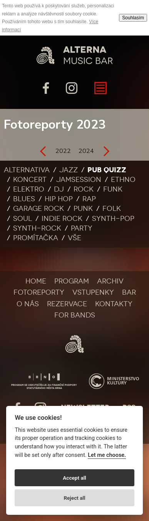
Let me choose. (107, 455)
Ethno (123, 179)
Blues (24, 199)
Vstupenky (93, 292)
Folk (111, 208)
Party (81, 228)
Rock (84, 189)
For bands (74, 315)
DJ (59, 189)
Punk (83, 208)
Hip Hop (59, 199)
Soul (22, 218)
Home (35, 281)
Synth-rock (37, 228)
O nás (28, 304)
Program (71, 281)
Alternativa (27, 170)
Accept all (74, 478)
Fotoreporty (38, 292)
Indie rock (62, 218)
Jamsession (78, 179)
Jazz (68, 170)
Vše (74, 238)
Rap (89, 199)
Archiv (110, 281)
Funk (112, 189)
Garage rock (38, 208)
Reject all (74, 498)
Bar (129, 292)
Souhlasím (133, 17)
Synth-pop (113, 218)
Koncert (30, 179)
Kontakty (113, 304)
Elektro (28, 189)
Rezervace (67, 304)
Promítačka (35, 238)
